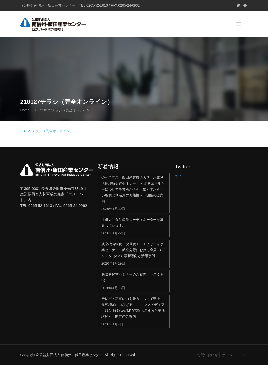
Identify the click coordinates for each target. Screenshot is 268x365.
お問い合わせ (207, 355)
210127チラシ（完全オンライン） (46, 131)
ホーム (227, 355)
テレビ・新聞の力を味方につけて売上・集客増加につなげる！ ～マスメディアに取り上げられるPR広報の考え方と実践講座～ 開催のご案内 (133, 307)
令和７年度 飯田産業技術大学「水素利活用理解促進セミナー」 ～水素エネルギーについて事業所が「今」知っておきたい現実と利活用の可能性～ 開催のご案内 (133, 189)
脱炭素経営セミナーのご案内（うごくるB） (132, 277)
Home (24, 110)
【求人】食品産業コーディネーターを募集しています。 (132, 222)
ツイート (182, 176)
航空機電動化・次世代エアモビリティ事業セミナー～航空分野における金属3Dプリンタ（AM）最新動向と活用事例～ (133, 250)
